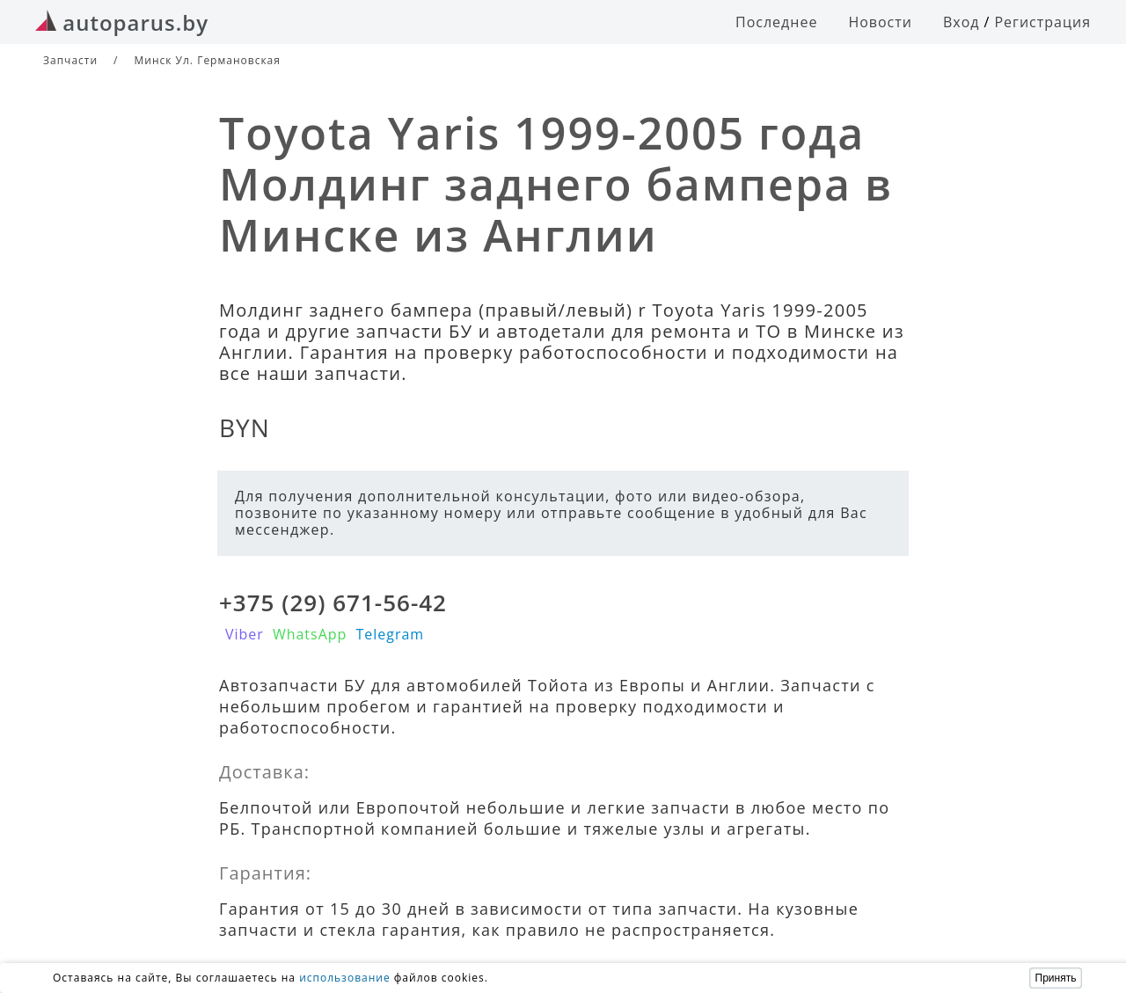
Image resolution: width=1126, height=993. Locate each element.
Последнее (776, 22)
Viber (244, 634)
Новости (880, 22)
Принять (1056, 978)
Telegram (389, 634)
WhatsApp (310, 634)
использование (345, 977)
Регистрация (1042, 22)
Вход (961, 22)
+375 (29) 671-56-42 (333, 602)
